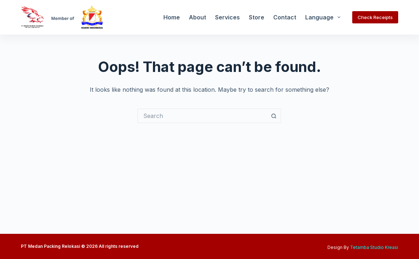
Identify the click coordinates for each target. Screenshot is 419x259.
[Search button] (274, 116)
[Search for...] (202, 116)
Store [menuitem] (256, 17)
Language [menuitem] (324, 17)
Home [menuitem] (171, 17)
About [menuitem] (197, 17)
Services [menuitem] (227, 17)
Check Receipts (375, 17)
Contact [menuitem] (284, 17)
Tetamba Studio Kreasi (374, 247)
